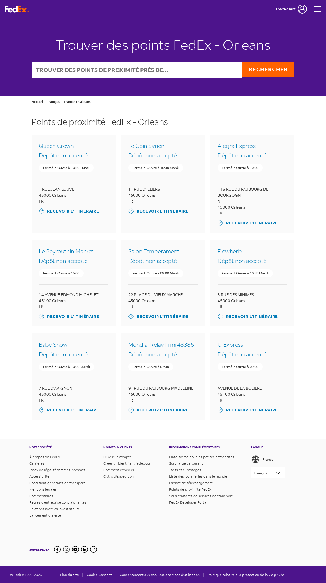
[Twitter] (66, 549)
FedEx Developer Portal (188, 502)
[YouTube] (75, 549)
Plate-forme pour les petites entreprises (201, 457)
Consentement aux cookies (141, 575)
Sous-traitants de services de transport (201, 496)
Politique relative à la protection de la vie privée (246, 575)
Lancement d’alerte (45, 515)
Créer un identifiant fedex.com (127, 463)
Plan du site (69, 575)
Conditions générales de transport (57, 483)
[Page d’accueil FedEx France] (17, 9)
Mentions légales (43, 489)
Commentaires (41, 496)
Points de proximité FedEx (190, 489)
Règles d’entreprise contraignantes (57, 502)
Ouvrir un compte (117, 457)
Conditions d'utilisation (181, 575)
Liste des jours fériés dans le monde (198, 476)
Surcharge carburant (186, 463)
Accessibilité (39, 476)
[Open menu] (318, 9)
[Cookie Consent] (99, 575)
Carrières (36, 463)
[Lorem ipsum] (268, 472)
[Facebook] (57, 549)
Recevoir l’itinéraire (69, 211)
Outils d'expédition (118, 476)
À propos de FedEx (44, 457)
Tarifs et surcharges (185, 470)
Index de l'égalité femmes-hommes (57, 470)
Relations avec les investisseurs (54, 509)
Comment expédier (118, 470)
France (262, 459)
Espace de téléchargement (191, 483)
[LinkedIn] (84, 549)
